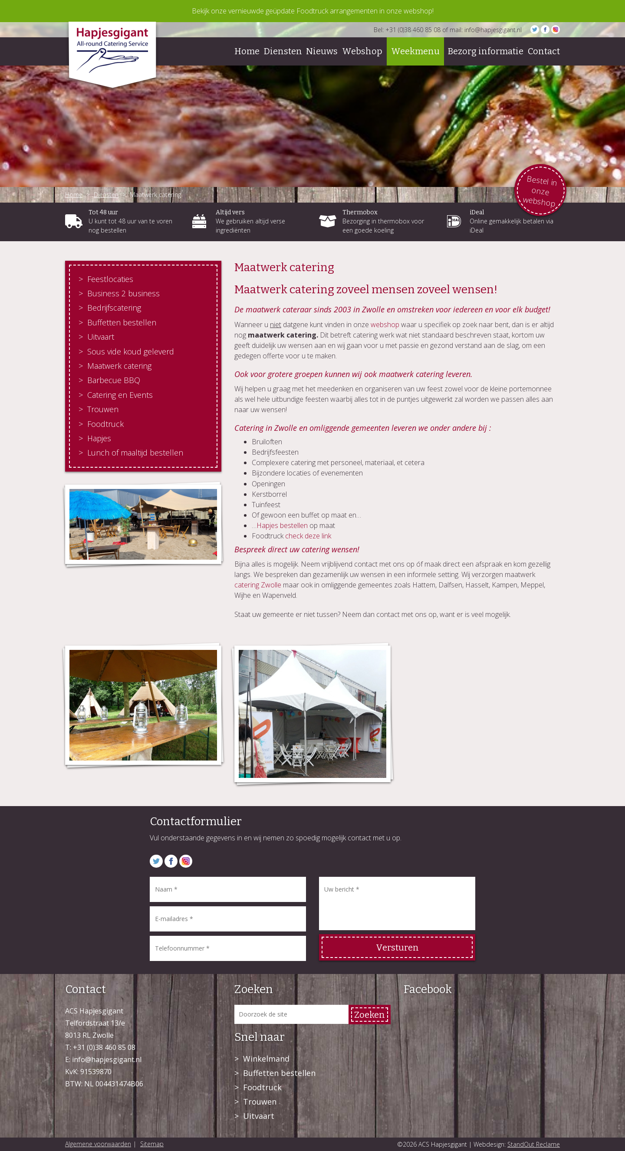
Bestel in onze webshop (540, 191)
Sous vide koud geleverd (130, 351)
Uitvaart (100, 336)
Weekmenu (415, 51)
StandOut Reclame (533, 1144)
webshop (385, 324)
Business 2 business (123, 293)
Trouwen (102, 409)
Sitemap (152, 1144)
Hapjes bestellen (282, 525)
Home (247, 51)
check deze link (308, 536)
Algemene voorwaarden (98, 1144)
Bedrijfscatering (114, 307)
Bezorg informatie (485, 51)
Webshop (362, 51)
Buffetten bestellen (121, 322)
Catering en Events (120, 395)
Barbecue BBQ (113, 380)
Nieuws (322, 51)
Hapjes (99, 438)
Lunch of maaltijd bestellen (135, 452)
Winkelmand (266, 1058)
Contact (544, 51)
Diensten (283, 51)
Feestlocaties (110, 279)
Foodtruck (105, 424)
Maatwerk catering (119, 366)
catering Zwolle (257, 585)
